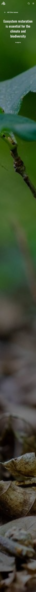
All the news (11, 12)
